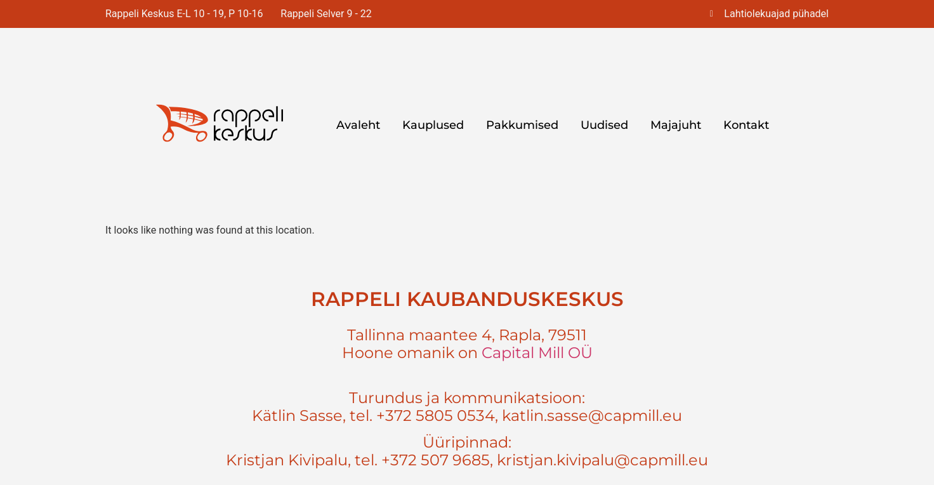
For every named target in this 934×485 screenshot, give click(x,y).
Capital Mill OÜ (537, 352)
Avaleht (358, 125)
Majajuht (675, 125)
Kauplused (433, 125)
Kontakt (746, 125)
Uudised (604, 125)
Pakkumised (522, 125)
